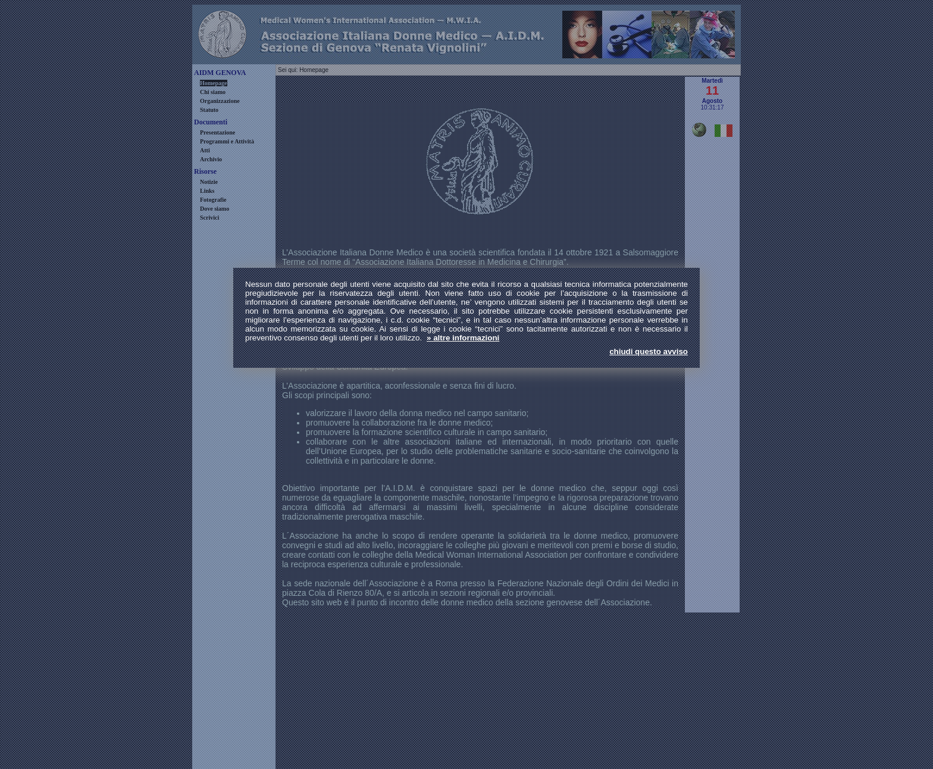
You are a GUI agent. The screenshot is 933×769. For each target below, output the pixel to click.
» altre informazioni (463, 337)
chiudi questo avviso (648, 351)
